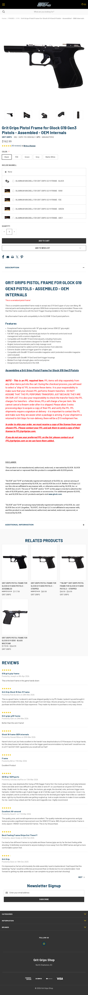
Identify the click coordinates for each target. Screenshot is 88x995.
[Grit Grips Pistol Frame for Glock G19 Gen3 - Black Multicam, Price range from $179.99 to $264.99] (15, 617)
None (10, 172)
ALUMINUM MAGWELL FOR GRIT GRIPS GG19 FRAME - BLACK (40, 181)
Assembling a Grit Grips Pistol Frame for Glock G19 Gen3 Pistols (42, 370)
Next (81, 877)
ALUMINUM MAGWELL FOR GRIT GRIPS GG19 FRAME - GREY (39, 218)
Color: (5, 152)
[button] (28, 146)
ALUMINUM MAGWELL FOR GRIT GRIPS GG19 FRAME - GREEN (40, 209)
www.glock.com (55, 494)
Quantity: (6, 226)
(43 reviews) (16, 146)
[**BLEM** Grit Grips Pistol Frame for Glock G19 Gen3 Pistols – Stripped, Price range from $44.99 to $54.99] (73, 562)
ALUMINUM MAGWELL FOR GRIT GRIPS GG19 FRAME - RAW (39, 191)
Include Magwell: (9, 165)
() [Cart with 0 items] (83, 4)
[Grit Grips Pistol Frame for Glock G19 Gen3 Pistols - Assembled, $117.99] (15, 562)
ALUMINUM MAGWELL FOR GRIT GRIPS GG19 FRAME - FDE (38, 200)
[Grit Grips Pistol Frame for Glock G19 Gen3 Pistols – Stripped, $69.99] (44, 562)
